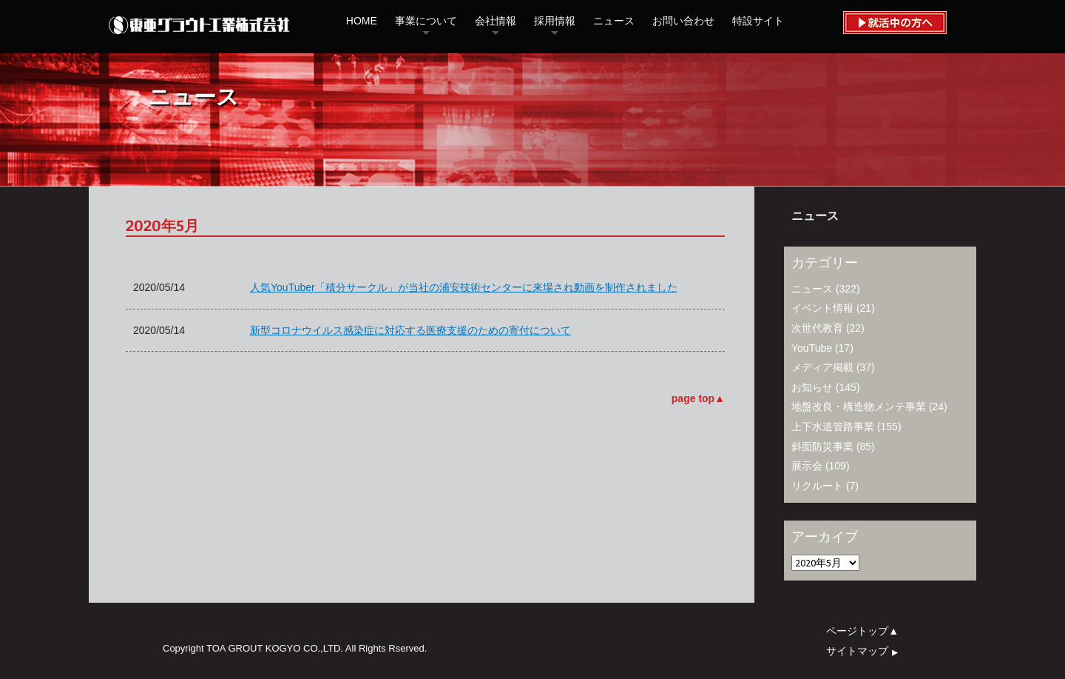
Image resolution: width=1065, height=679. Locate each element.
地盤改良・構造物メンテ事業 (858, 406)
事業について (426, 21)
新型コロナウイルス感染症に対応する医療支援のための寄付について (410, 330)
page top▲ (698, 398)
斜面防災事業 (822, 446)
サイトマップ (864, 650)
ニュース (614, 21)
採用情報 (554, 21)
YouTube (811, 348)
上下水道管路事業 (832, 426)
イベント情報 (822, 308)
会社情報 (495, 21)
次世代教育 (817, 328)
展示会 (806, 466)
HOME (361, 21)
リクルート (817, 486)
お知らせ (812, 387)
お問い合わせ (683, 21)
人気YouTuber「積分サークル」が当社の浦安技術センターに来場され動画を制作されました (463, 287)
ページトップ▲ (862, 631)
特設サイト (758, 21)
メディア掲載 (822, 367)
